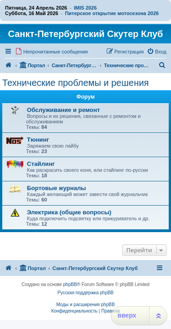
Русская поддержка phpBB (85, 292)
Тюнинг (38, 139)
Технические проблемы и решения (75, 83)
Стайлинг (41, 163)
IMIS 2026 (85, 8)
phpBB (70, 284)
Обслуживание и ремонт (63, 109)
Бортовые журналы (56, 188)
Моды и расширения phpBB (85, 304)
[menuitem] (51, 51)
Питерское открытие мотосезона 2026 (112, 13)
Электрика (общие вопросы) (69, 212)
